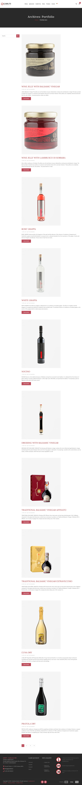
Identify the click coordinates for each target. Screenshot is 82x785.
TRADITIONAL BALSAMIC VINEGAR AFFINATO (44, 510)
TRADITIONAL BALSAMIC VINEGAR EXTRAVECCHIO (47, 581)
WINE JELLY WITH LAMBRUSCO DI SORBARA (43, 157)
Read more (26, 98)
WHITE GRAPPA (29, 300)
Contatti (30, 767)
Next (34, 745)
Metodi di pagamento (47, 766)
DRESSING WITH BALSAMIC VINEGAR (40, 443)
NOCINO (26, 371)
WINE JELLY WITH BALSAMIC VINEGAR (41, 86)
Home (36, 20)
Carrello (30, 764)
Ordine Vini (47, 762)
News (30, 769)
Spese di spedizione (46, 770)
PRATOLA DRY (29, 723)
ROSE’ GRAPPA (29, 229)
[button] (48, 762)
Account (31, 762)
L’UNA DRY (27, 652)
